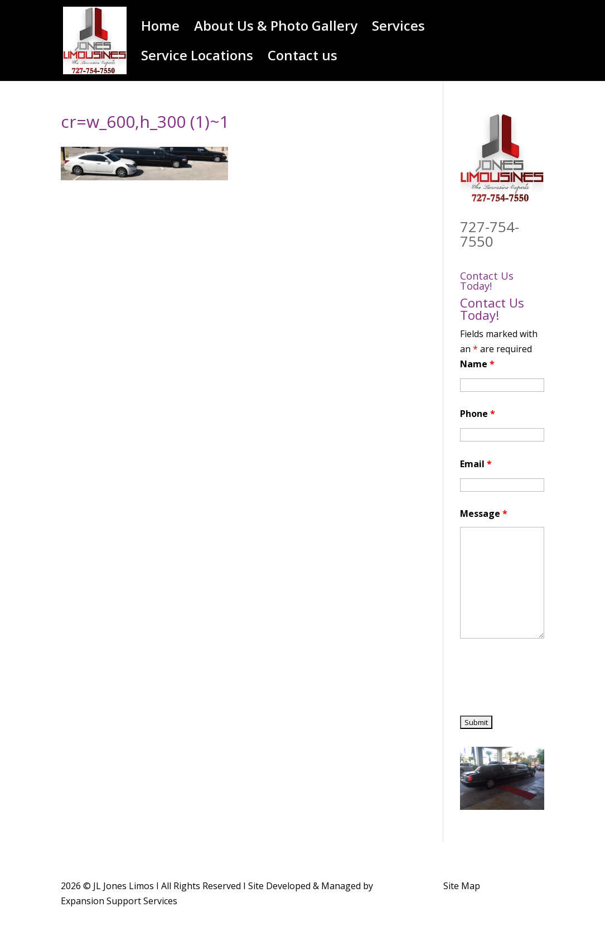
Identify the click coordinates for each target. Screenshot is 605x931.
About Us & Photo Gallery (275, 28)
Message (483, 513)
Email (476, 464)
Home (160, 28)
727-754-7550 (489, 234)
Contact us (302, 57)
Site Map (461, 886)
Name (477, 364)
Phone (477, 413)
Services (398, 28)
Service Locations (197, 57)
